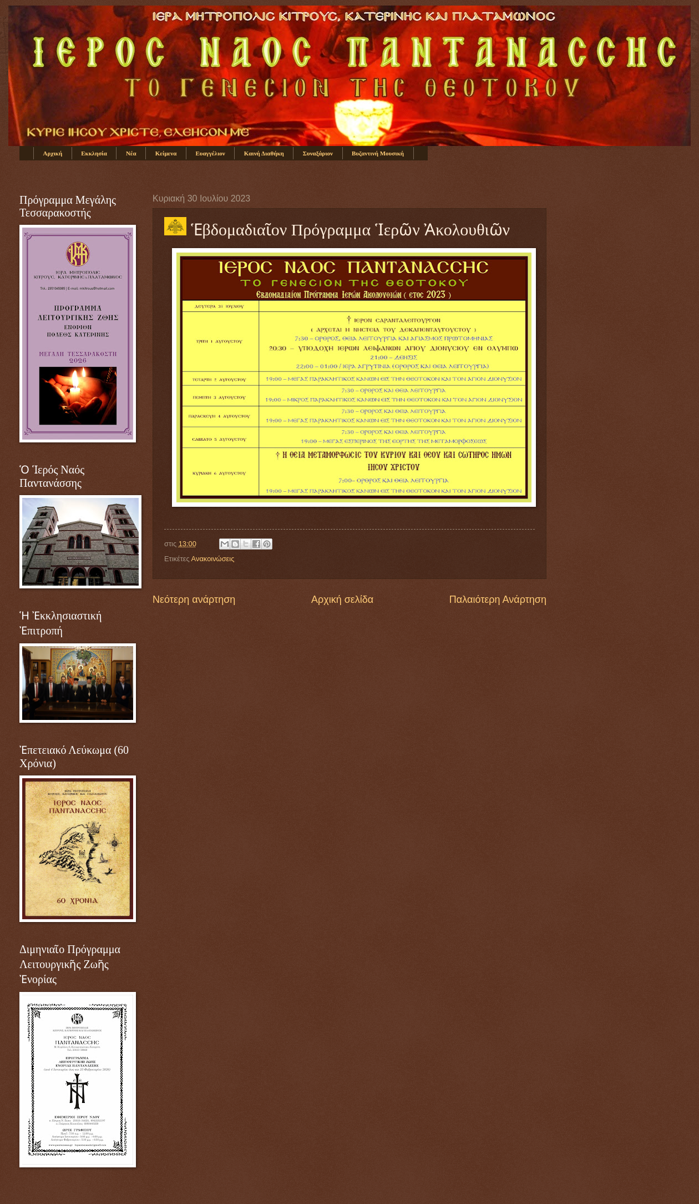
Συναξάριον (318, 153)
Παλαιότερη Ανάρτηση (497, 599)
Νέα (131, 153)
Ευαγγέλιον (210, 153)
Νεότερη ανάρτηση (194, 599)
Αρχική (53, 153)
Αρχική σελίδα (342, 599)
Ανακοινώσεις (213, 559)
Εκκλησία (94, 153)
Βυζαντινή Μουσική (378, 153)
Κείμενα (166, 153)
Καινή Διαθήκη (264, 153)
